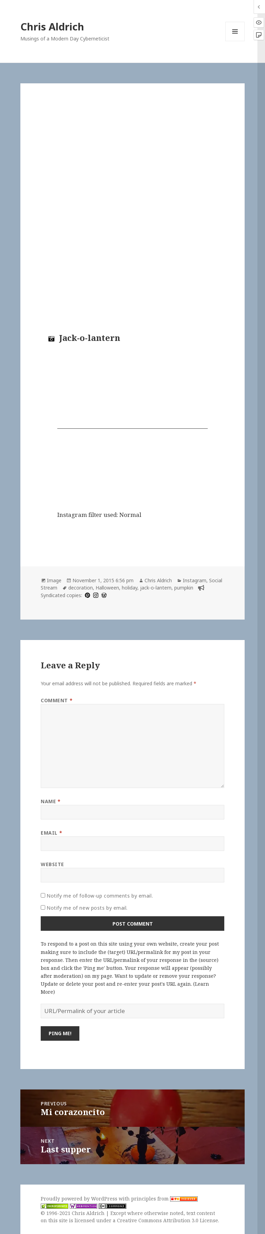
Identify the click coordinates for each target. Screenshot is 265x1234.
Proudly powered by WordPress (80, 1198)
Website (52, 864)
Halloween (107, 587)
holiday (129, 587)
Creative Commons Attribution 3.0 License (167, 1220)
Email (51, 832)
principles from (164, 1198)
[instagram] (94, 595)
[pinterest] (86, 595)
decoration (80, 587)
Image (54, 580)
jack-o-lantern (155, 587)
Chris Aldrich (52, 26)
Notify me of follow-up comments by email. (100, 895)
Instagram (194, 580)
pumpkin (183, 587)
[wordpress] (103, 595)
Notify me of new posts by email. (87, 907)
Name (50, 801)
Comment (56, 700)
